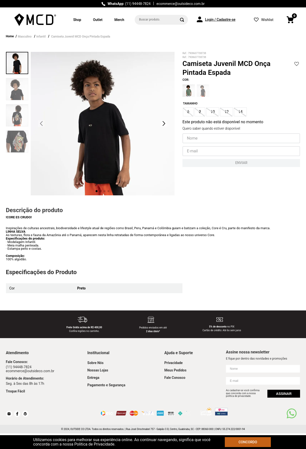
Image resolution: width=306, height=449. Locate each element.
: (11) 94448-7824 (129, 4)
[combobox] (161, 20)
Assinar (284, 394)
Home (10, 36)
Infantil (41, 36)
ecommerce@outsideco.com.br (180, 4)
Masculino (25, 36)
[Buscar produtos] (182, 19)
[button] (188, 111)
